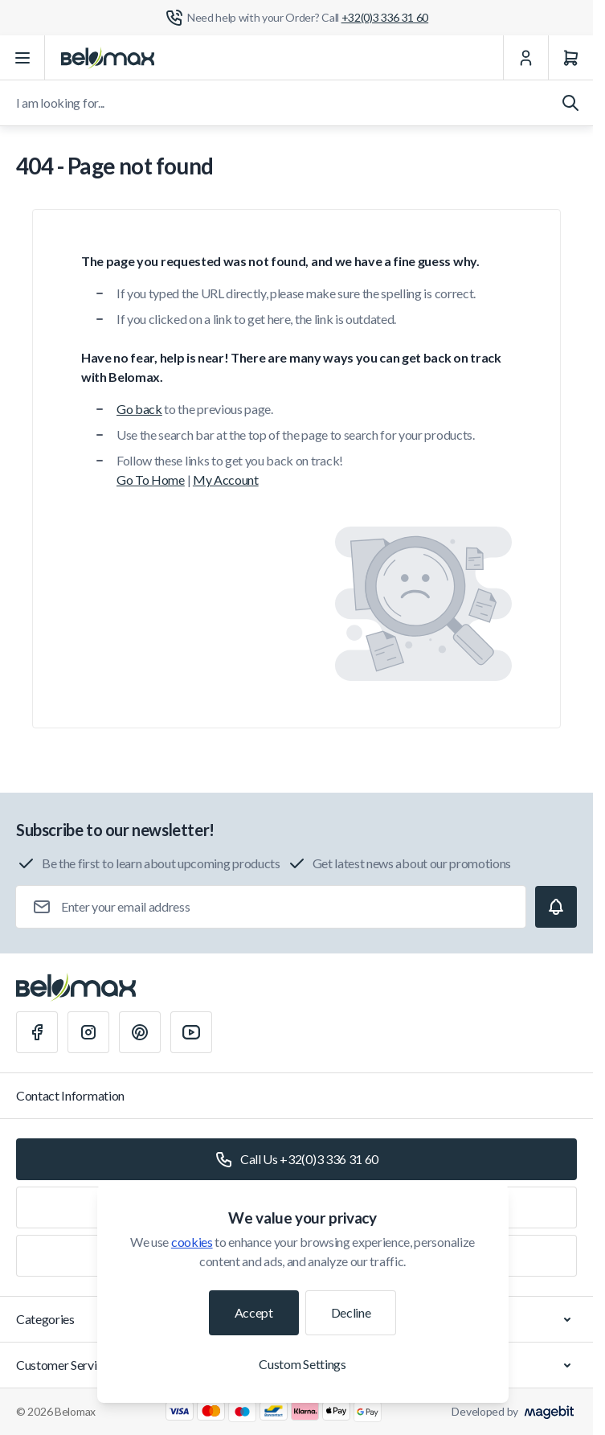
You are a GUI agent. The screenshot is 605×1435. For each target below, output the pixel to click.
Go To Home (151, 479)
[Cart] (570, 57)
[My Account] (525, 57)
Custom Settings (302, 1363)
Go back (139, 408)
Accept (254, 1312)
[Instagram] (88, 1032)
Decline (351, 1312)
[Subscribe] (556, 907)
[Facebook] (37, 1032)
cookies (192, 1241)
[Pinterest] (140, 1032)
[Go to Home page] (107, 58)
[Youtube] (191, 1032)
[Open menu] (22, 57)
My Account (226, 479)
